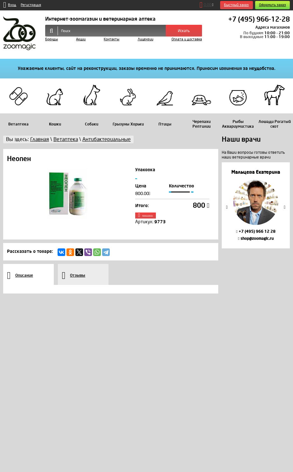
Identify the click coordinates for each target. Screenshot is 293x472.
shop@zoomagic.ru (255, 238)
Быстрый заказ (236, 5)
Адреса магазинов (272, 27)
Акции (81, 39)
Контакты (111, 39)
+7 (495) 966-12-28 (259, 19)
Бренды (51, 39)
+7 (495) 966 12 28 (255, 231)
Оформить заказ (272, 5)
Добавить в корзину (172, 223)
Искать (184, 31)
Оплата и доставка (186, 39)
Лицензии (145, 39)
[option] (256, 205)
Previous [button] (227, 207)
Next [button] (285, 207)
